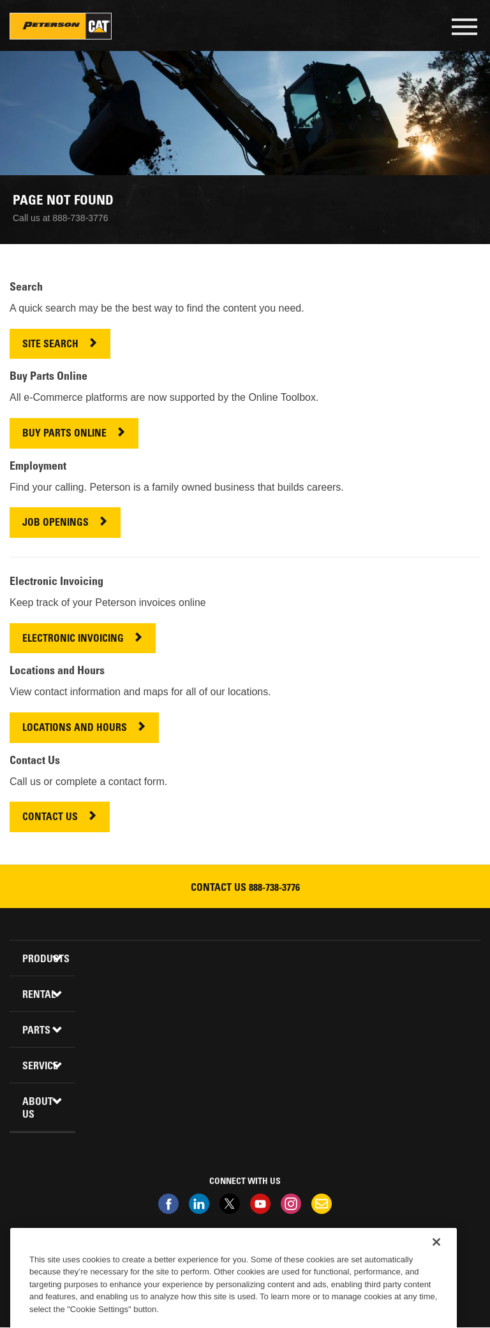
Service (40, 1067)
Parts (36, 1031)
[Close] (436, 1260)
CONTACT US (50, 818)
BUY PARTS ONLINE (64, 434)
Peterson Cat (61, 26)
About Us (37, 1108)
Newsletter (321, 1204)
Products (44, 960)
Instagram (291, 1204)
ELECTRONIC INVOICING (73, 639)
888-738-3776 (274, 888)
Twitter (229, 1204)
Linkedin (199, 1204)
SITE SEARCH (50, 345)
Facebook (168, 1204)
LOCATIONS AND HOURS (74, 728)
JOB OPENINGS (55, 523)
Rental (39, 995)
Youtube (260, 1204)
